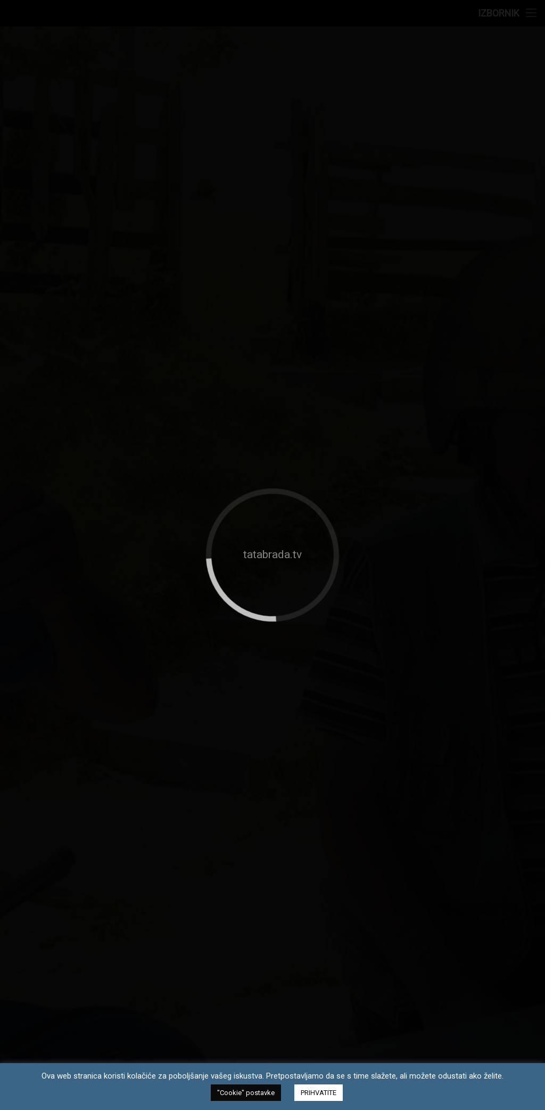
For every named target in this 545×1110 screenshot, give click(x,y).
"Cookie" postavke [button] (246, 1093)
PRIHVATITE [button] (318, 1093)
